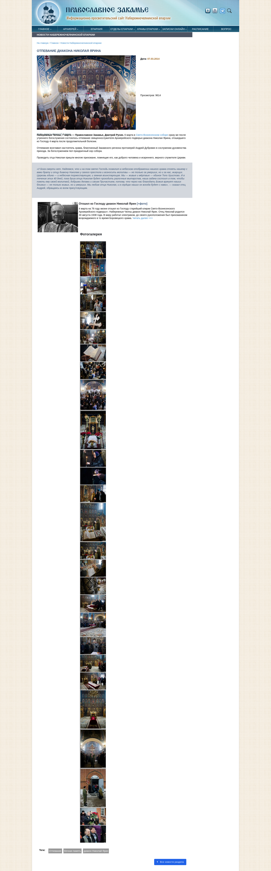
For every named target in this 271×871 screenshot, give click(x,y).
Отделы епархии (121, 29)
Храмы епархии (147, 29)
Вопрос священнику (226, 30)
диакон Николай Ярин (96, 851)
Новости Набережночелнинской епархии (80, 43)
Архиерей (69, 29)
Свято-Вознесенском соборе (152, 135)
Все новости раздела (170, 862)
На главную (43, 43)
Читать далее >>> (143, 218)
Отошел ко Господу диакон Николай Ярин (107, 203)
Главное (43, 29)
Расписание (200, 29)
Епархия (96, 29)
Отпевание (55, 851)
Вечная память (72, 851)
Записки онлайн (173, 29)
